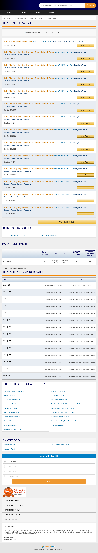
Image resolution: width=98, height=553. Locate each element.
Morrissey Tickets (9, 449)
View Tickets (85, 45)
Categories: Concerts (14, 505)
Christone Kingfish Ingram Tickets (62, 412)
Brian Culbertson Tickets (12, 412)
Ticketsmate (18, 5)
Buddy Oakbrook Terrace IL (48, 235)
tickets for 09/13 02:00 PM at (45, 118)
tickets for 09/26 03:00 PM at (45, 170)
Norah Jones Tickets (58, 391)
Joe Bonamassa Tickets (12, 400)
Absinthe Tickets (9, 445)
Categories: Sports (12, 500)
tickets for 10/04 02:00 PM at (45, 196)
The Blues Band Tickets (59, 400)
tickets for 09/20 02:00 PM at (45, 157)
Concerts (23, 12)
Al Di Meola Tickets (57, 425)
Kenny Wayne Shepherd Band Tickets (63, 421)
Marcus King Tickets (58, 395)
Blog (62, 549)
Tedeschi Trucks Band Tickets (14, 391)
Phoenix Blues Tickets (11, 395)
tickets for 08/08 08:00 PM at (44, 41)
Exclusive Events (12, 520)
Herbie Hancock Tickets (12, 417)
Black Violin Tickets (10, 425)
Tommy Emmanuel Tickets (60, 417)
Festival (51, 12)
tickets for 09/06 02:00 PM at (45, 92)
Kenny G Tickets (9, 421)
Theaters (37, 12)
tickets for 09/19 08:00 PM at (45, 144)
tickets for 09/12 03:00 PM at (45, 105)
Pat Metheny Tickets (10, 408)
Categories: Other (12, 515)
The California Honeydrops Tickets (62, 408)
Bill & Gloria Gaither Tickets (60, 445)
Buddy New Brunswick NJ (17, 235)
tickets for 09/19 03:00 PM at (45, 131)
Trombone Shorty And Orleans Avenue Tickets (66, 404)
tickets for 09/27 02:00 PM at (45, 183)
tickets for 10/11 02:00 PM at (45, 209)
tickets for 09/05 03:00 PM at (45, 66)
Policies (57, 549)
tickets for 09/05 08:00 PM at (45, 79)
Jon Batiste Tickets (10, 404)
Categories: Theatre (13, 510)
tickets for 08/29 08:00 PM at (45, 53)
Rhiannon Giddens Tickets (13, 429)
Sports (9, 12)
